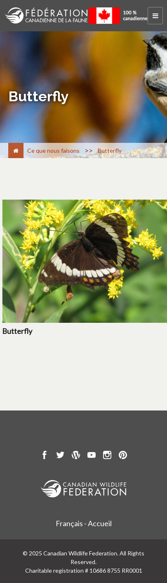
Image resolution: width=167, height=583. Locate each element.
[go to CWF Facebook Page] (44, 456)
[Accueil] (16, 150)
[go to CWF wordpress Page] (76, 456)
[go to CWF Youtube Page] (91, 456)
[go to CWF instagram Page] (107, 456)
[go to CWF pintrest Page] (123, 456)
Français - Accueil (84, 523)
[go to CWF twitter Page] (60, 456)
